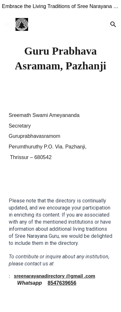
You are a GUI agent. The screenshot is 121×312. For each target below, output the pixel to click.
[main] (60, 58)
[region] (60, 7)
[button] (7, 24)
